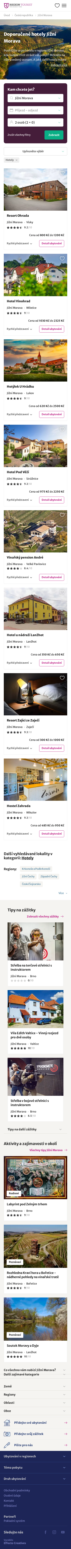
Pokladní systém (14, 1521)
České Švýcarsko (31, 884)
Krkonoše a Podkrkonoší (36, 869)
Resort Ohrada (18, 215)
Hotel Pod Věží (18, 472)
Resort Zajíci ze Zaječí (23, 720)
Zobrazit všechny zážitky (43, 916)
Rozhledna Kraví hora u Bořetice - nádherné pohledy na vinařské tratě (33, 1275)
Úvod (7, 15)
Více (61, 893)
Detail (52, 243)
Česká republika (24, 15)
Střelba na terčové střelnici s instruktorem (31, 967)
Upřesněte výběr (33, 151)
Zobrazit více (59, 65)
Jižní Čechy (28, 876)
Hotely (28, 858)
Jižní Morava (45, 15)
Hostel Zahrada (18, 806)
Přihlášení (10, 1506)
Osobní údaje (12, 1495)
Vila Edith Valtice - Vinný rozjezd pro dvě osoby (34, 1035)
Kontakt (9, 1500)
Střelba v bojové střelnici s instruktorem (30, 1103)
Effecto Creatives (15, 1542)
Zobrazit (53, 135)
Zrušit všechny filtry (19, 134)
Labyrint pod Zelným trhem (27, 1204)
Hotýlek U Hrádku (20, 386)
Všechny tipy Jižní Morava (46, 1150)
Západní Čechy (49, 876)
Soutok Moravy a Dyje (23, 1345)
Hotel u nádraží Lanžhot (25, 635)
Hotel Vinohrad (18, 301)
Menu (63, 5)
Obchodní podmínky (17, 1490)
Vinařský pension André (25, 557)
